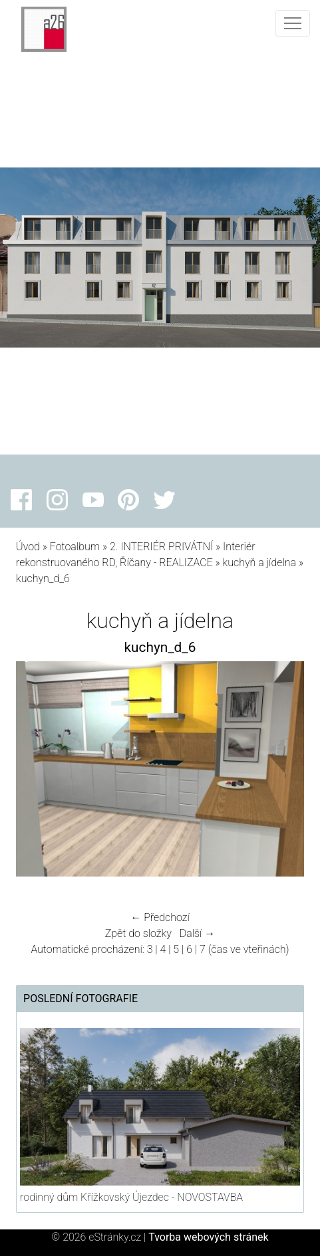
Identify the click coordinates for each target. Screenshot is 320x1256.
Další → (198, 933)
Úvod (28, 546)
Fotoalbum (75, 546)
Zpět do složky (138, 933)
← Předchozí (159, 917)
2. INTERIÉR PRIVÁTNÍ (161, 546)
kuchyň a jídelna (260, 562)
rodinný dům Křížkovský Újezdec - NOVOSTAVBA (131, 1197)
